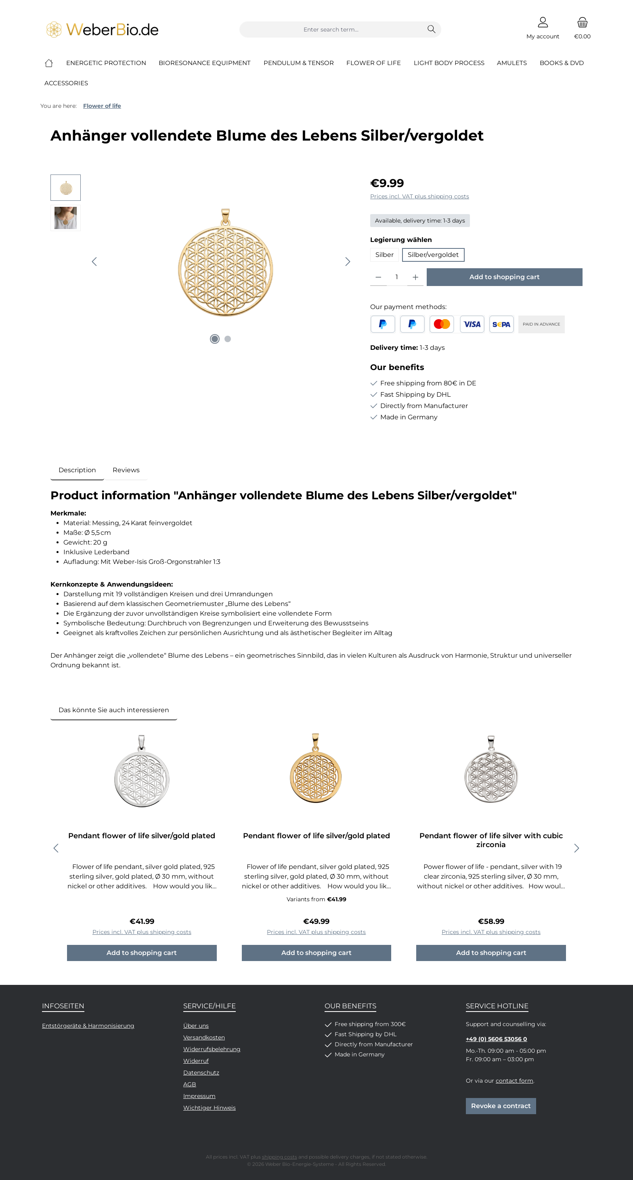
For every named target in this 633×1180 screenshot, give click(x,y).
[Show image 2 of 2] (227, 339)
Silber (384, 255)
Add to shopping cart (505, 277)
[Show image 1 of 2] (215, 339)
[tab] (77, 470)
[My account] (543, 29)
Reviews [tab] (126, 470)
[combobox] (331, 29)
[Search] (431, 29)
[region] (202, 261)
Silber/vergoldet (433, 255)
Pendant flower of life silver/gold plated (141, 835)
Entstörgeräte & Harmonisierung (88, 1025)
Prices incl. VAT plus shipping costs (419, 196)
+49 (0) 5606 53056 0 (496, 1039)
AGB (189, 1084)
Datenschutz (201, 1072)
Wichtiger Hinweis (209, 1107)
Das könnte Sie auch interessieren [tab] (114, 710)
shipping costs (279, 1157)
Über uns (196, 1025)
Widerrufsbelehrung (212, 1049)
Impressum (199, 1096)
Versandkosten (204, 1037)
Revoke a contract (501, 1106)
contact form (514, 1080)
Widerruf (196, 1060)
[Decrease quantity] (378, 277)
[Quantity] (397, 277)
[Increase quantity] (415, 277)
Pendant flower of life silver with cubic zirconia (491, 840)
